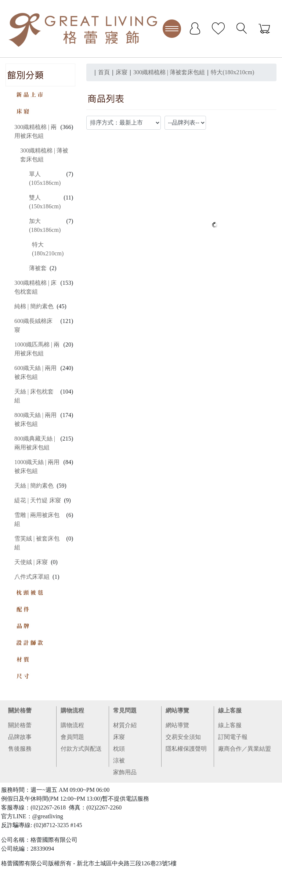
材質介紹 (125, 725)
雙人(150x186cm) (45, 201)
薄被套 (38, 268)
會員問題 (72, 737)
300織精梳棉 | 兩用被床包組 (35, 131)
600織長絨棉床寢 (33, 325)
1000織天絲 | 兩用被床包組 (36, 466)
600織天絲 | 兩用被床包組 (35, 372)
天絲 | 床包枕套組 (34, 395)
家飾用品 (125, 772)
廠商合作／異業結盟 (244, 749)
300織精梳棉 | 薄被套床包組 (44, 154)
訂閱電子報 (232, 737)
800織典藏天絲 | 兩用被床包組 (34, 442)
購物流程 (72, 710)
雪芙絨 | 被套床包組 (36, 542)
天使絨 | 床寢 (31, 562)
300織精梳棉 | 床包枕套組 (35, 287)
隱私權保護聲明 (186, 749)
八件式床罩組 (32, 577)
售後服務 (20, 749)
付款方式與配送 (81, 749)
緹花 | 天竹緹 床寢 (37, 500)
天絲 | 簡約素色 (34, 485)
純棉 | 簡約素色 (34, 306)
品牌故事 (20, 737)
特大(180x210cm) (48, 248)
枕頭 (119, 749)
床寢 (119, 737)
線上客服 (230, 710)
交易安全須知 (183, 737)
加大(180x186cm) (45, 225)
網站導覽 (177, 710)
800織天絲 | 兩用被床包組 (35, 419)
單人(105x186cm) (45, 178)
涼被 (119, 760)
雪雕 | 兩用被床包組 (36, 519)
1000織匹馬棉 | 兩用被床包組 (36, 348)
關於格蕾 (20, 710)
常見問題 (125, 710)
